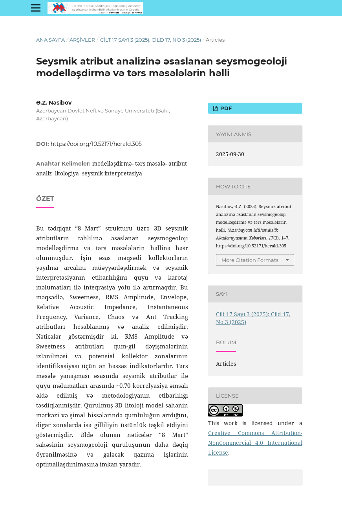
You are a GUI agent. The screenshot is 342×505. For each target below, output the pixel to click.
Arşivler (82, 40)
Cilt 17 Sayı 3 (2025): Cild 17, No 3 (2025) (150, 40)
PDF (225, 108)
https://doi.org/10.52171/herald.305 (96, 143)
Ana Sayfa (50, 40)
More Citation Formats (249, 260)
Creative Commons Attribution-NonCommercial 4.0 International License (255, 442)
